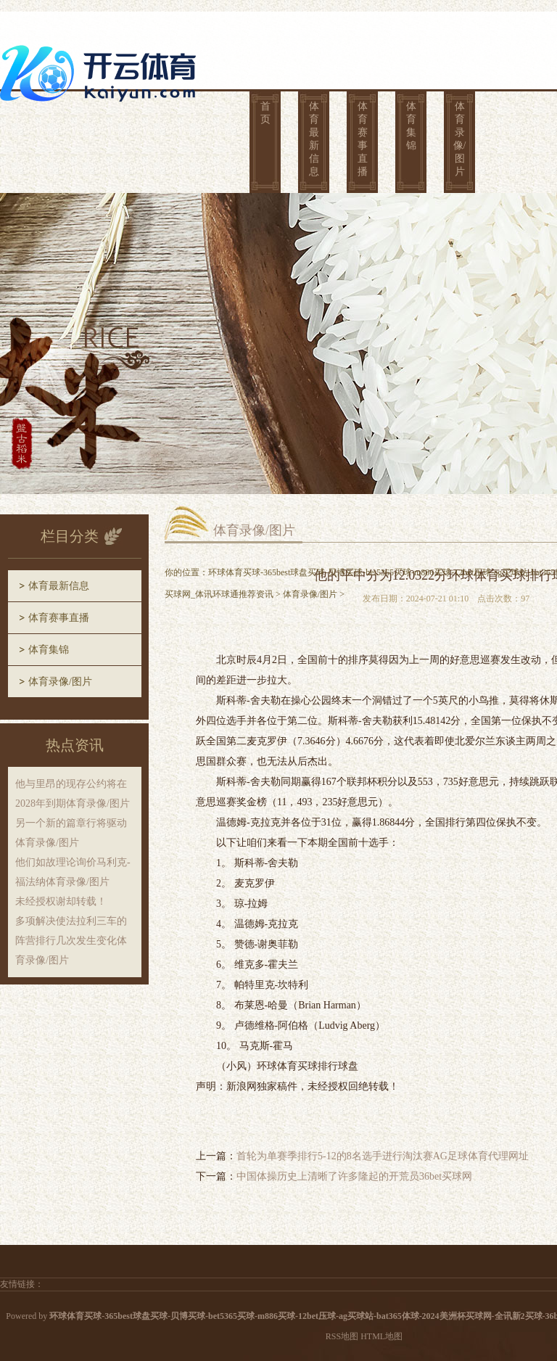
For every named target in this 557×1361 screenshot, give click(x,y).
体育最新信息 (314, 139)
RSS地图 (342, 1336)
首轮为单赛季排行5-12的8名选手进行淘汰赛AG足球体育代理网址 (382, 1156)
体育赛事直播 (363, 139)
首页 (265, 113)
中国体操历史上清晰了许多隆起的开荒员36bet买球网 (354, 1176)
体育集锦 (411, 126)
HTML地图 (381, 1336)
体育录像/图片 (459, 139)
